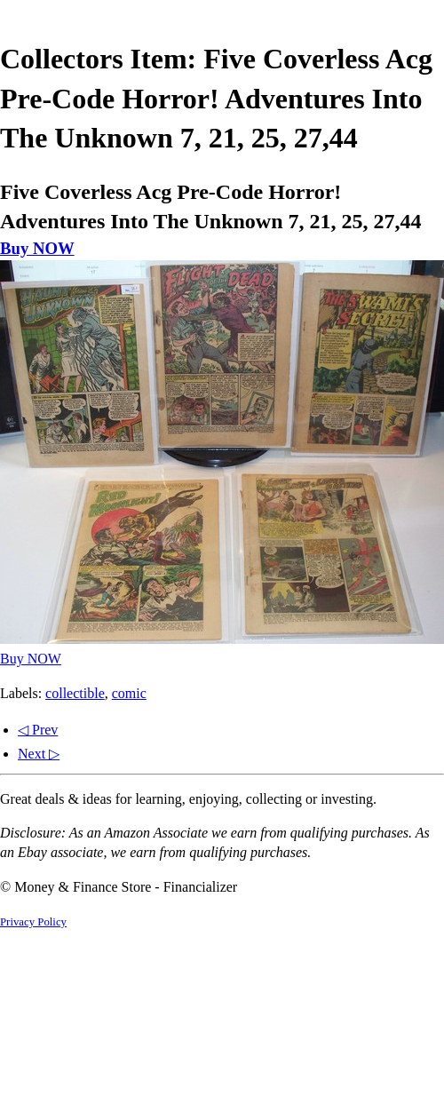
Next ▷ (38, 753)
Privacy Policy (33, 922)
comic (129, 693)
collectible (75, 693)
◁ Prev (38, 729)
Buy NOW (37, 248)
